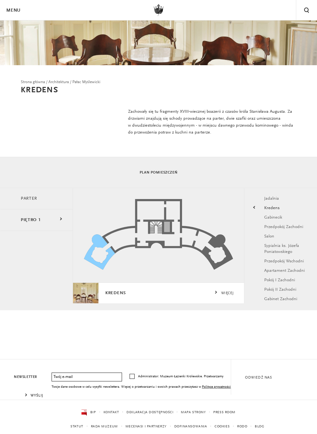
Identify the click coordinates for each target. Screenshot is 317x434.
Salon (269, 237)
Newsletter (25, 377)
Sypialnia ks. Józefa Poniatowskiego (281, 249)
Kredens (272, 209)
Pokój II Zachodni (280, 290)
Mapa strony (193, 412)
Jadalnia (271, 199)
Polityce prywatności (216, 387)
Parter (29, 199)
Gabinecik (273, 218)
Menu (13, 10)
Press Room (224, 412)
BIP (88, 412)
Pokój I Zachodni (279, 281)
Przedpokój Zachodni (283, 228)
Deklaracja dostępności (149, 412)
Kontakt (111, 412)
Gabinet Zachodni (280, 300)
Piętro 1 (31, 221)
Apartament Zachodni (284, 272)
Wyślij (37, 395)
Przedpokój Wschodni (284, 262)
